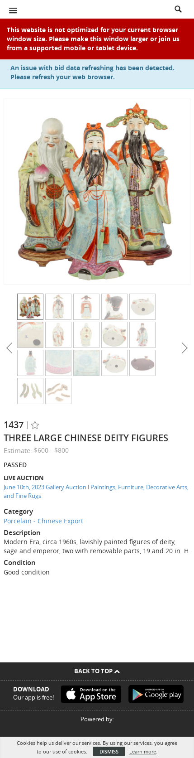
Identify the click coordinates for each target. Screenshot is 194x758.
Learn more (142, 751)
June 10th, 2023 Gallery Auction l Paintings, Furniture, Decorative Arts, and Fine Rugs (96, 491)
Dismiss (108, 751)
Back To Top (97, 671)
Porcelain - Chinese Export (43, 521)
